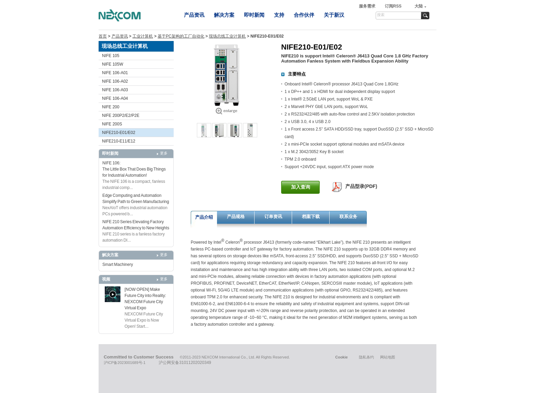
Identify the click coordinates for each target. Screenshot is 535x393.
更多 (164, 153)
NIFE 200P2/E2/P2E (120, 115)
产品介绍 (204, 217)
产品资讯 (194, 15)
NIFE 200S (112, 124)
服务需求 (367, 6)
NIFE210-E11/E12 (118, 141)
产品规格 (236, 216)
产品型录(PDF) (361, 186)
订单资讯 (273, 216)
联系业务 (348, 216)
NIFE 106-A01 (115, 72)
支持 (279, 15)
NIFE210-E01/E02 (118, 132)
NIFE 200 (110, 107)
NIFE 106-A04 (115, 98)
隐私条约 (366, 357)
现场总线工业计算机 (227, 36)
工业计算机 (142, 36)
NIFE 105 (110, 55)
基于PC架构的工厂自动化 (181, 36)
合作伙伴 (304, 15)
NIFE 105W (112, 64)
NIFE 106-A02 (115, 81)
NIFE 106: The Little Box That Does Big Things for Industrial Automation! (134, 169)
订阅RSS (393, 6)
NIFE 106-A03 (115, 89)
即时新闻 (254, 15)
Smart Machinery (117, 264)
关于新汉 (334, 15)
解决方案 (224, 15)
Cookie (341, 357)
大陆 (419, 6)
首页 (103, 36)
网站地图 (387, 357)
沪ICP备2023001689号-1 (124, 363)
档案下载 (311, 216)
